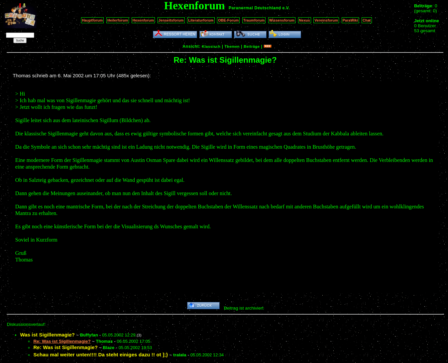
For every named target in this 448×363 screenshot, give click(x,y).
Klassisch (211, 46)
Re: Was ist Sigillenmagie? (65, 347)
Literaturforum (200, 20)
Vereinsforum (326, 20)
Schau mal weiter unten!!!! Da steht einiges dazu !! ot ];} (100, 354)
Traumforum (254, 20)
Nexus (304, 20)
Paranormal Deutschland (255, 8)
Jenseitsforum (171, 20)
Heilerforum (117, 20)
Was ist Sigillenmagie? (47, 334)
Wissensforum (281, 20)
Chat (367, 20)
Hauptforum (92, 20)
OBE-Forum (228, 20)
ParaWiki (350, 20)
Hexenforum (143, 20)
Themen (232, 46)
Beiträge (252, 46)
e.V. (286, 8)
